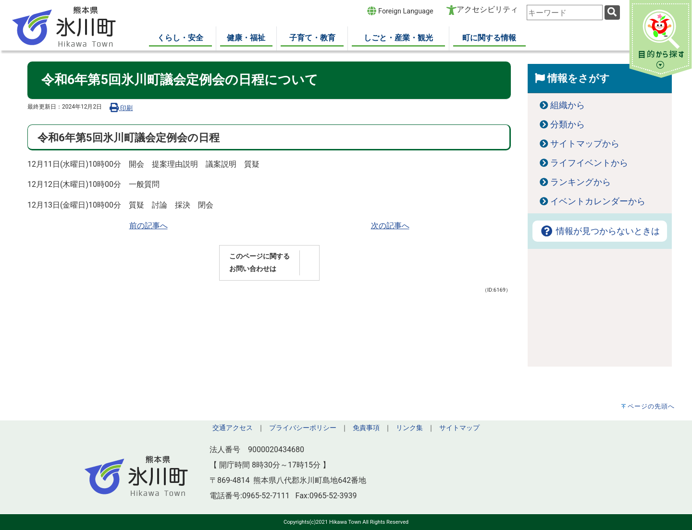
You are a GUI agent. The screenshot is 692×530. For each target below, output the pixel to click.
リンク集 (409, 428)
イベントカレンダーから (597, 201)
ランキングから (580, 182)
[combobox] (564, 12)
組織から (567, 105)
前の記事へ (148, 225)
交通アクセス (232, 428)
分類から (567, 124)
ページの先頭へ (651, 406)
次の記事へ (390, 225)
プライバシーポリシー (302, 428)
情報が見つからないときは (600, 231)
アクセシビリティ (487, 9)
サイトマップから (584, 143)
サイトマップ (459, 428)
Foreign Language (400, 10)
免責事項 (366, 428)
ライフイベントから (589, 163)
